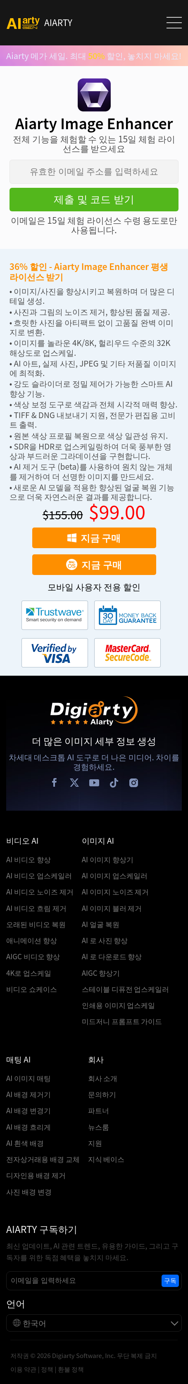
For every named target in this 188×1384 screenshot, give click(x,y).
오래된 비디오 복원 (36, 924)
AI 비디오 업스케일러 (39, 875)
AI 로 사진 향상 (105, 940)
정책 (47, 1369)
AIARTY (39, 23)
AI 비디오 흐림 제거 (36, 908)
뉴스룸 (98, 1126)
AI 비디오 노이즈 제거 (40, 891)
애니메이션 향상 (31, 940)
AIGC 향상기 (101, 973)
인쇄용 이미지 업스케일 (118, 1005)
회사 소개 (103, 1078)
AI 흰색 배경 (25, 1143)
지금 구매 (94, 537)
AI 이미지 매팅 (28, 1078)
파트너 (98, 1110)
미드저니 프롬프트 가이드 (122, 1021)
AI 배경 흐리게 (28, 1126)
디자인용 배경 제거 (36, 1175)
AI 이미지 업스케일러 (115, 875)
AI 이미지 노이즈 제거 (115, 891)
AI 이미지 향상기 (107, 859)
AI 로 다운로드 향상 (112, 956)
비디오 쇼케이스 (31, 989)
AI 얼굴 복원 (100, 924)
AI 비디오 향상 (28, 859)
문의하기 (102, 1094)
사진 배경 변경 (29, 1191)
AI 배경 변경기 (28, 1110)
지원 (95, 1143)
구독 (170, 1280)
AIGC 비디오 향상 (33, 956)
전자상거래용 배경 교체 (43, 1159)
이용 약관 (23, 1369)
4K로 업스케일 (28, 973)
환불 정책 (71, 1369)
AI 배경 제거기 (28, 1094)
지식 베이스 (106, 1159)
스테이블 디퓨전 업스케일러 (125, 989)
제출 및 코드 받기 (94, 199)
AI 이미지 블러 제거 (112, 908)
